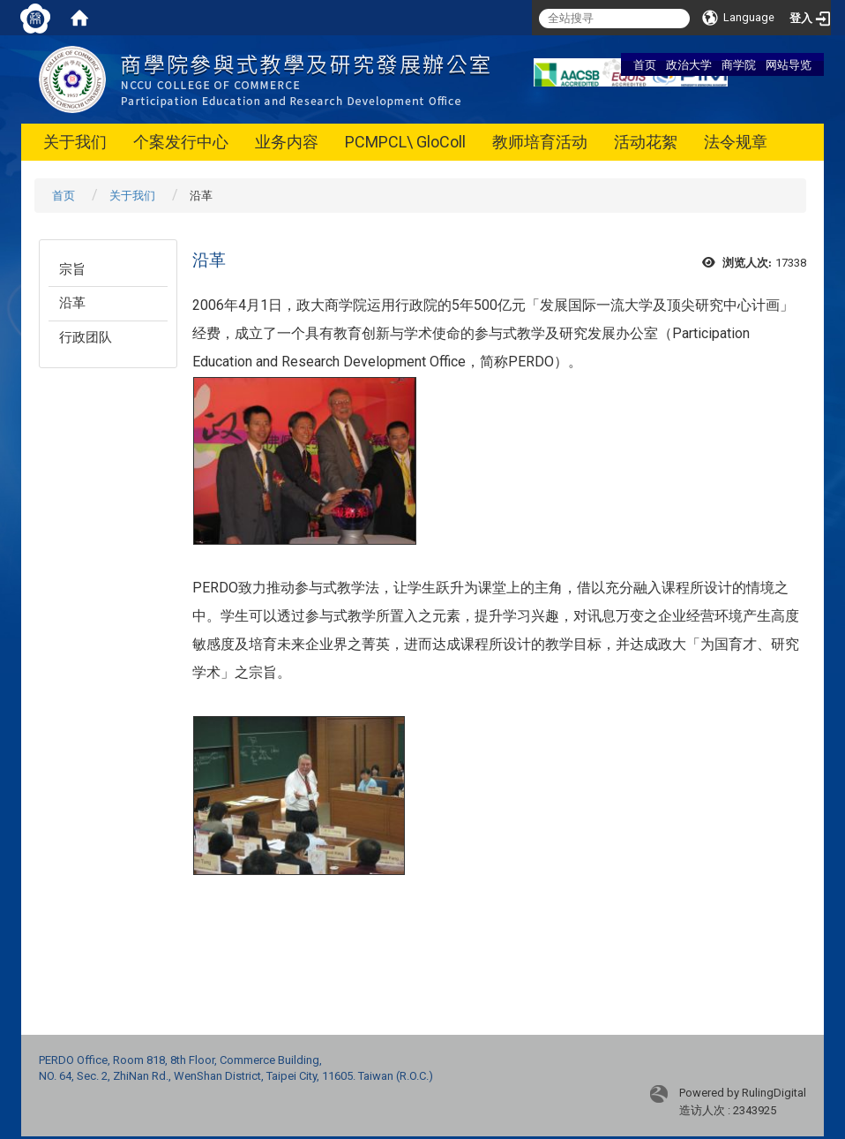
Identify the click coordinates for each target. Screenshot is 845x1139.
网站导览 (788, 64)
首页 (644, 64)
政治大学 (689, 64)
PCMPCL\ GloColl (405, 141)
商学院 (739, 64)
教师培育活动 (539, 141)
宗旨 (72, 269)
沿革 (72, 303)
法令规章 (735, 141)
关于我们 (75, 141)
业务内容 (286, 141)
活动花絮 (645, 141)
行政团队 (85, 337)
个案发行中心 (180, 141)
